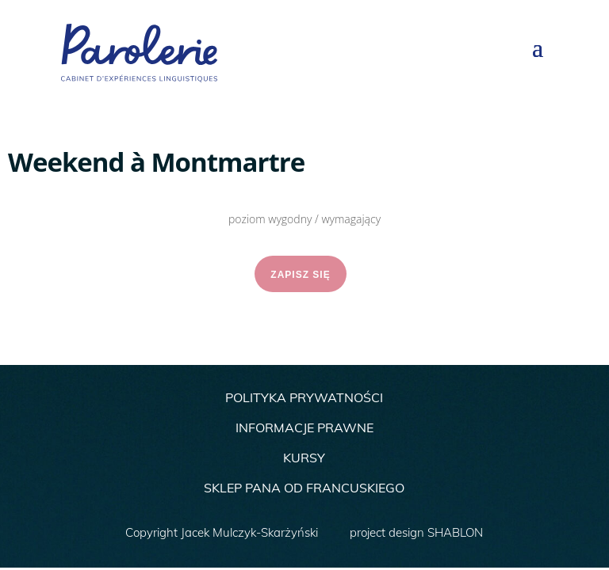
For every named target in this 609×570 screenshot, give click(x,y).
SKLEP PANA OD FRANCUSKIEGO (304, 488)
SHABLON (455, 532)
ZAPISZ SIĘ (300, 274)
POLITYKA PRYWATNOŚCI (304, 397)
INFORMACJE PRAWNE (304, 427)
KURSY (304, 458)
